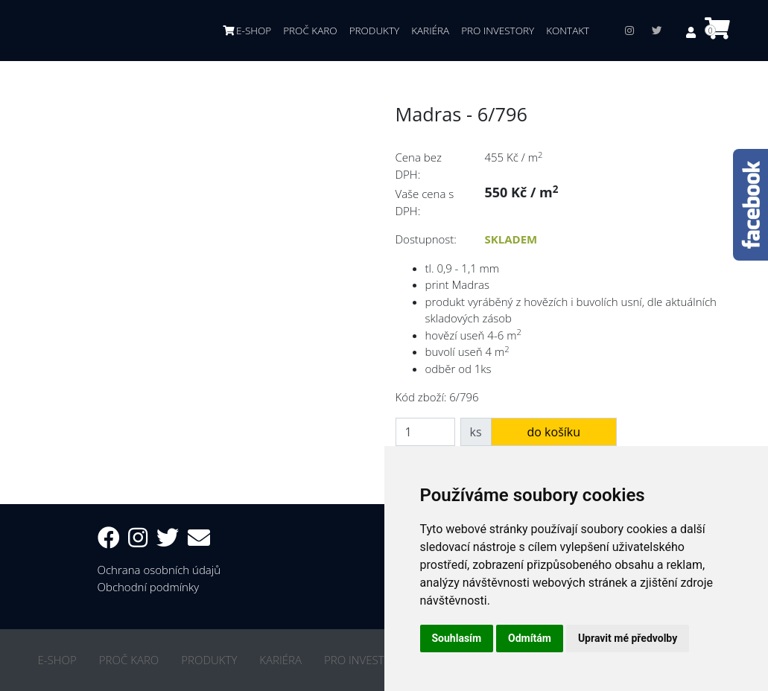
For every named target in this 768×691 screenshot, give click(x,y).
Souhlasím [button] (457, 638)
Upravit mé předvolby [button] (627, 638)
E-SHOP (247, 30)
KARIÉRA (430, 30)
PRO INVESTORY (497, 30)
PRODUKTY (374, 30)
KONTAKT (567, 30)
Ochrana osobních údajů (159, 569)
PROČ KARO (310, 30)
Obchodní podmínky (149, 586)
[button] (692, 32)
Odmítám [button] (529, 638)
